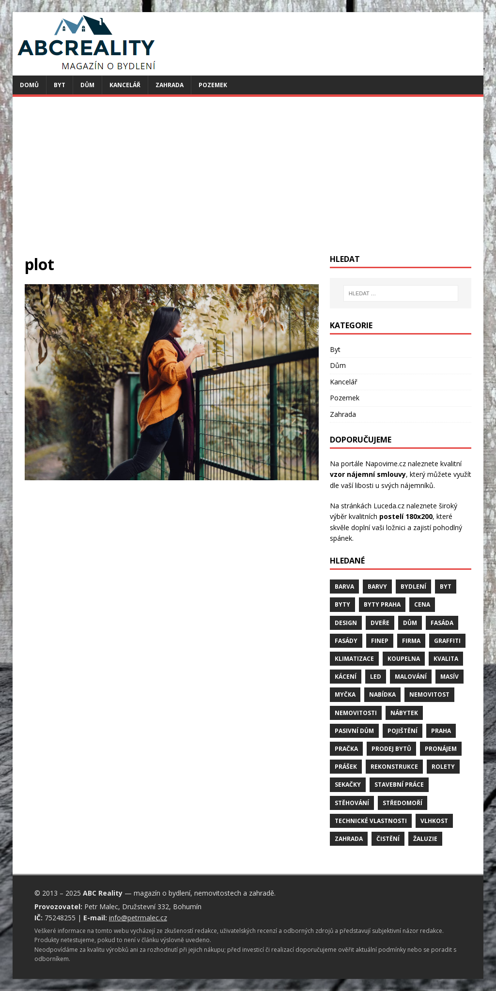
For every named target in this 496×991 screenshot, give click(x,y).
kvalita (446, 659)
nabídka (382, 694)
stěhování (352, 803)
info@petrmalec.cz (138, 917)
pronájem (441, 749)
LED (375, 676)
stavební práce (399, 784)
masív (449, 676)
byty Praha (382, 604)
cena (422, 604)
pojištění (403, 731)
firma (411, 641)
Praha (441, 731)
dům (410, 623)
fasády (346, 641)
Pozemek (213, 85)
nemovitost (429, 694)
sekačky (348, 784)
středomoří (402, 803)
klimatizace (354, 659)
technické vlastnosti (371, 821)
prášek (346, 766)
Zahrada (169, 85)
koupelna (404, 659)
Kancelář (124, 85)
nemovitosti (356, 713)
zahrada (349, 839)
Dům (87, 85)
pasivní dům (354, 731)
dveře (380, 623)
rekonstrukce (394, 766)
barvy (377, 586)
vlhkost (434, 821)
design (346, 623)
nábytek (404, 713)
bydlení (413, 586)
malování (411, 676)
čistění (388, 839)
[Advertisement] (248, 181)
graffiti (447, 641)
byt (445, 586)
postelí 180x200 (406, 516)
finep (379, 641)
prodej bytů (391, 749)
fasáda (442, 623)
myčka (345, 694)
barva (344, 586)
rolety (443, 766)
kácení (345, 676)
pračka (346, 749)
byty (342, 604)
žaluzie (425, 839)
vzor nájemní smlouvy (368, 474)
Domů (29, 85)
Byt (59, 85)
